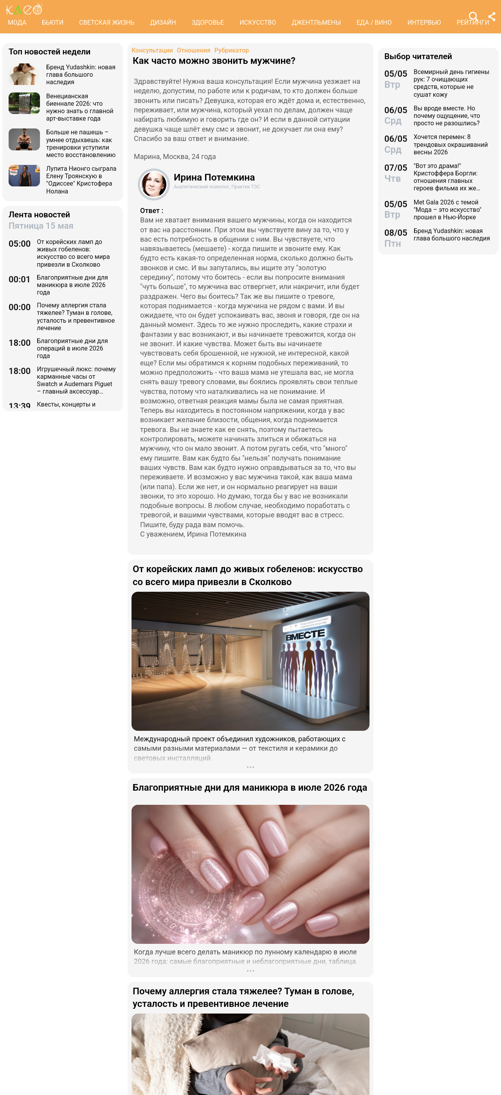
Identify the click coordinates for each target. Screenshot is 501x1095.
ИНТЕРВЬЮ (424, 22)
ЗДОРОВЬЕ (208, 22)
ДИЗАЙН (163, 22)
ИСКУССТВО (258, 22)
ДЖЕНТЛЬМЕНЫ (316, 22)
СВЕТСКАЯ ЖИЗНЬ (106, 22)
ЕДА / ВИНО (374, 22)
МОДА (17, 22)
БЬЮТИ (52, 22)
